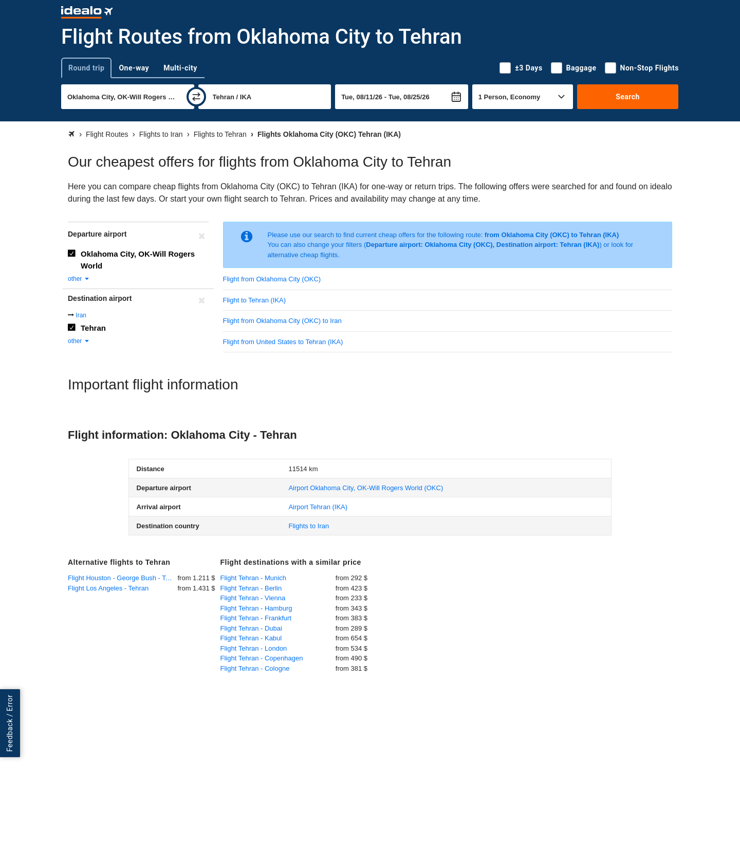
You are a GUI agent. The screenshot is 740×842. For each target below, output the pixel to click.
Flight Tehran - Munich (253, 578)
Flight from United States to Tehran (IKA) (283, 342)
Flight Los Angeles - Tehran (108, 588)
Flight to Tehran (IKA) (254, 300)
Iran (81, 315)
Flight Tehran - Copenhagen (261, 658)
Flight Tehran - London (253, 648)
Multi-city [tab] (180, 68)
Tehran (93, 328)
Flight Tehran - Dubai (251, 628)
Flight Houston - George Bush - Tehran (123, 578)
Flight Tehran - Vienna (253, 598)
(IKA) (317, 507)
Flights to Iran (308, 526)
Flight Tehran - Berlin (251, 588)
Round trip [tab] (86, 68)
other (79, 278)
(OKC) (365, 488)
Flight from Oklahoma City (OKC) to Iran (282, 321)
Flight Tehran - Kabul (251, 638)
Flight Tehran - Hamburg (256, 608)
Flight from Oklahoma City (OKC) (272, 279)
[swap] (196, 96)
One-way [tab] (134, 68)
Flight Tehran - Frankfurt (255, 618)
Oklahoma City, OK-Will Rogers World (138, 259)
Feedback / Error (10, 723)
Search (628, 97)
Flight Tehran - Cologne (255, 668)
